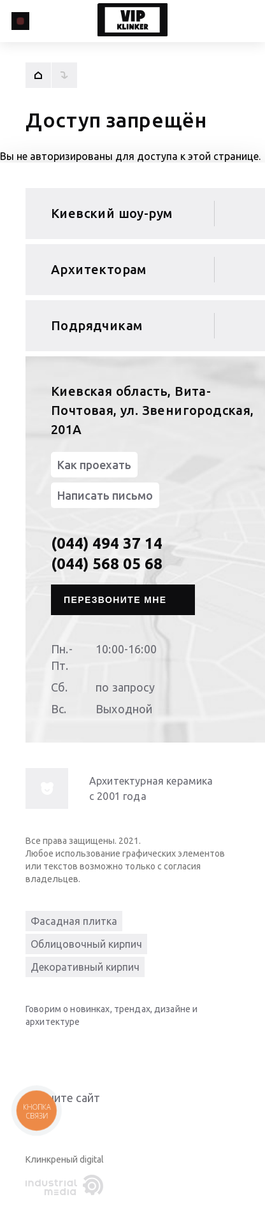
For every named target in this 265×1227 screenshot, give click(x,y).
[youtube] (63, 1051)
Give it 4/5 (79, 1123)
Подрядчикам (96, 325)
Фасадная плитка (74, 921)
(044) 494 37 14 (106, 543)
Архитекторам (99, 269)
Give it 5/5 (94, 1123)
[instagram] (114, 1051)
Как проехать (94, 464)
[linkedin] (38, 1051)
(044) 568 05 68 (106, 563)
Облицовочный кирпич (86, 944)
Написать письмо (105, 495)
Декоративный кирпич (85, 967)
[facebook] (89, 1051)
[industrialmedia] (66, 1186)
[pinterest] (140, 1051)
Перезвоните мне (115, 600)
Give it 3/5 (63, 1123)
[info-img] (46, 788)
